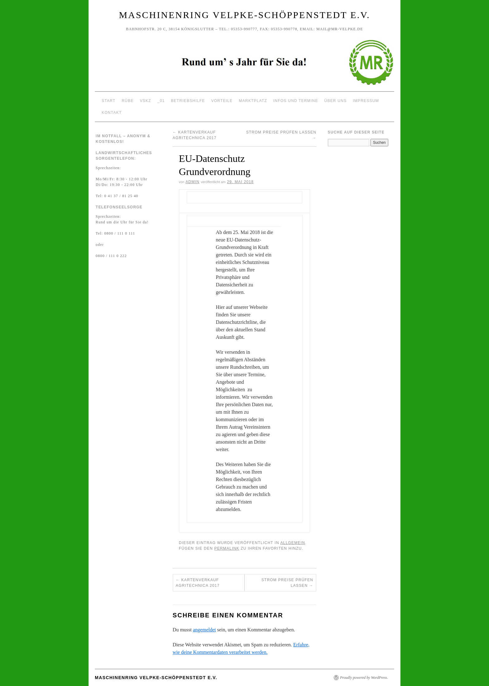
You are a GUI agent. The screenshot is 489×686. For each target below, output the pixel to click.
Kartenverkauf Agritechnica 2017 (198, 583)
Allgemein (292, 543)
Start (108, 101)
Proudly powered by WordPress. (364, 677)
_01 (161, 101)
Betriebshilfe (188, 101)
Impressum (366, 101)
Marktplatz (253, 101)
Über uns (335, 101)
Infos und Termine (295, 101)
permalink (226, 548)
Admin (193, 182)
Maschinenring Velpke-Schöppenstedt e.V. (244, 15)
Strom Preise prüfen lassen (287, 583)
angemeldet (204, 629)
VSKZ (145, 101)
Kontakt (112, 112)
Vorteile (222, 101)
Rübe (127, 101)
